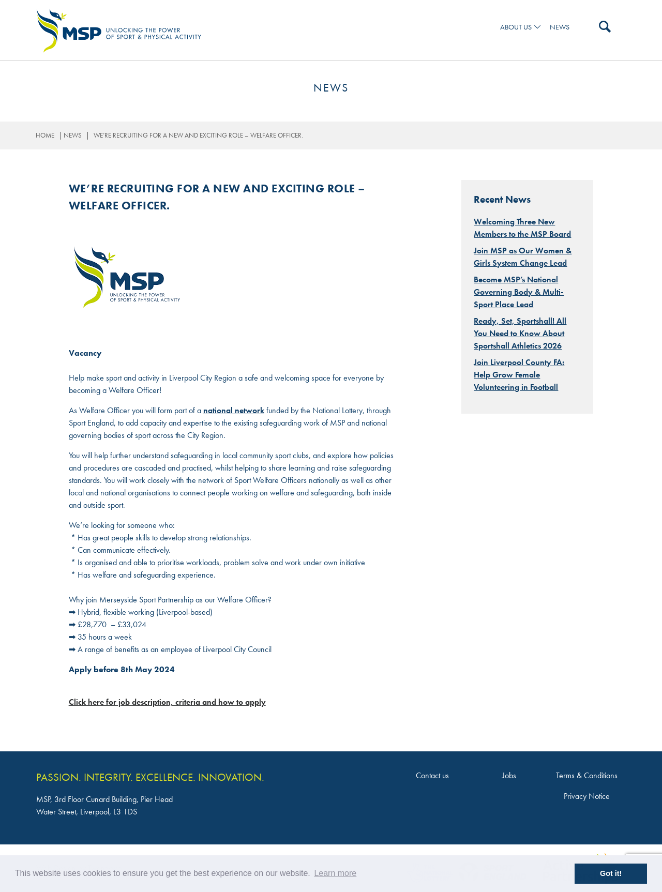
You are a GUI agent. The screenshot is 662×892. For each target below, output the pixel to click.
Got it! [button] (611, 873)
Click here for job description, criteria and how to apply (167, 702)
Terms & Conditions (587, 775)
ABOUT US (516, 27)
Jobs (509, 775)
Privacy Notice (587, 796)
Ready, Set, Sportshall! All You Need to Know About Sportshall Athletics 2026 (520, 333)
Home (45, 135)
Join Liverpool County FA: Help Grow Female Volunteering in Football (519, 374)
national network (233, 410)
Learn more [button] (335, 873)
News (559, 27)
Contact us (432, 775)
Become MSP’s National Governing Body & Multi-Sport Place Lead (519, 292)
